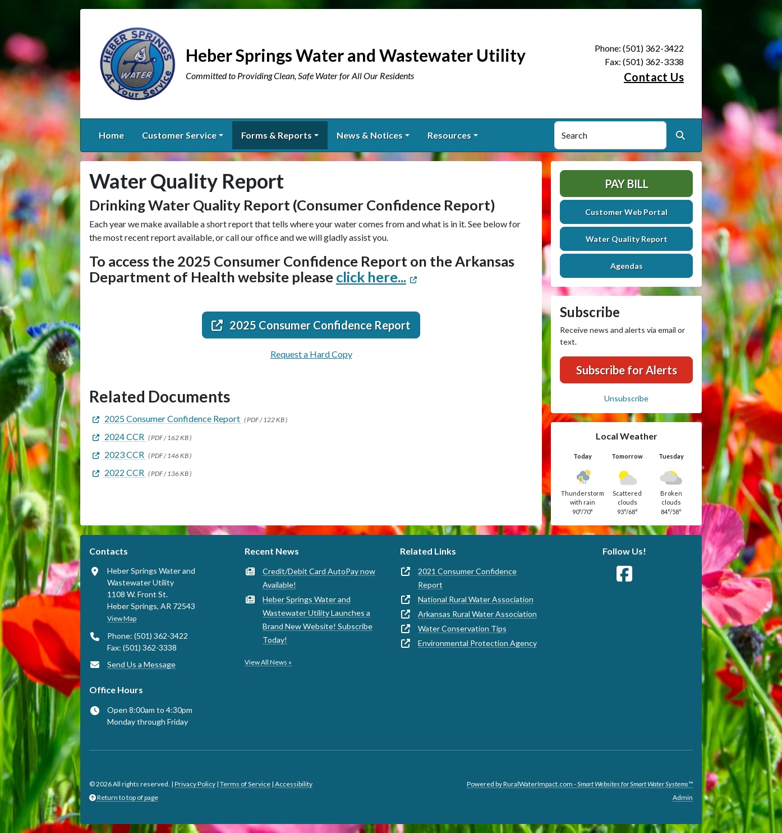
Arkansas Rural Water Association (477, 614)
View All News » (268, 662)
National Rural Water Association (475, 599)
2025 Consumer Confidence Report (311, 325)
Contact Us (654, 77)
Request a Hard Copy (311, 354)
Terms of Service (245, 784)
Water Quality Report (627, 239)
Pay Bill (626, 183)
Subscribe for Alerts (626, 370)
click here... (371, 276)
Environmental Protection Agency (477, 643)
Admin (683, 797)
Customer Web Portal (626, 212)
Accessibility (293, 784)
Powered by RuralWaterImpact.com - (580, 784)
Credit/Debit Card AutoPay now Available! (319, 577)
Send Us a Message (141, 664)
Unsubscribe (626, 398)
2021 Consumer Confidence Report (467, 577)
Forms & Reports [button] (276, 135)
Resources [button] (449, 135)
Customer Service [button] (179, 135)
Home (111, 135)
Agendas (626, 266)
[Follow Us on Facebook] (624, 574)
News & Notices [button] (370, 135)
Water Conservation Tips (462, 628)
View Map (121, 618)
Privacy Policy (194, 784)
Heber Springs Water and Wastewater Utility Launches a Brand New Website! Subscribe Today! (317, 619)
